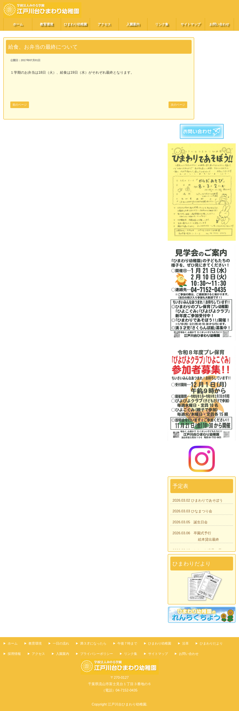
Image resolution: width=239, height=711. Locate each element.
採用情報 (14, 654)
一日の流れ (61, 643)
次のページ (178, 104)
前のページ (20, 104)
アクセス (104, 24)
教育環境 (46, 24)
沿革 (185, 643)
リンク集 (161, 24)
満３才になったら (93, 643)
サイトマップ (190, 24)
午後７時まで (127, 643)
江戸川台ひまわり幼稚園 (127, 704)
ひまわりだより (211, 643)
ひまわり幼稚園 (75, 24)
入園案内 (133, 24)
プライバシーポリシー (96, 654)
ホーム (18, 24)
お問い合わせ (219, 24)
